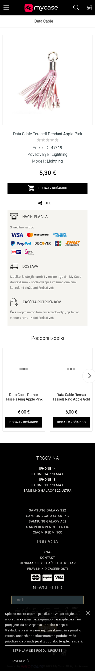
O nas (47, 552)
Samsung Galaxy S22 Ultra (48, 490)
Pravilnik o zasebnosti (47, 569)
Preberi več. (46, 288)
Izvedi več (20, 661)
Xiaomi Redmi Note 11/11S (48, 527)
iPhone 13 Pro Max (48, 485)
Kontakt (47, 558)
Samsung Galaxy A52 (47, 521)
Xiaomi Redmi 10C (47, 532)
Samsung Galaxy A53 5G (47, 516)
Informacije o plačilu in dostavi (47, 563)
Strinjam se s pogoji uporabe (37, 650)
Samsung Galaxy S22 (47, 510)
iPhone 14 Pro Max (48, 474)
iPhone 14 (47, 468)
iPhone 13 (47, 479)
